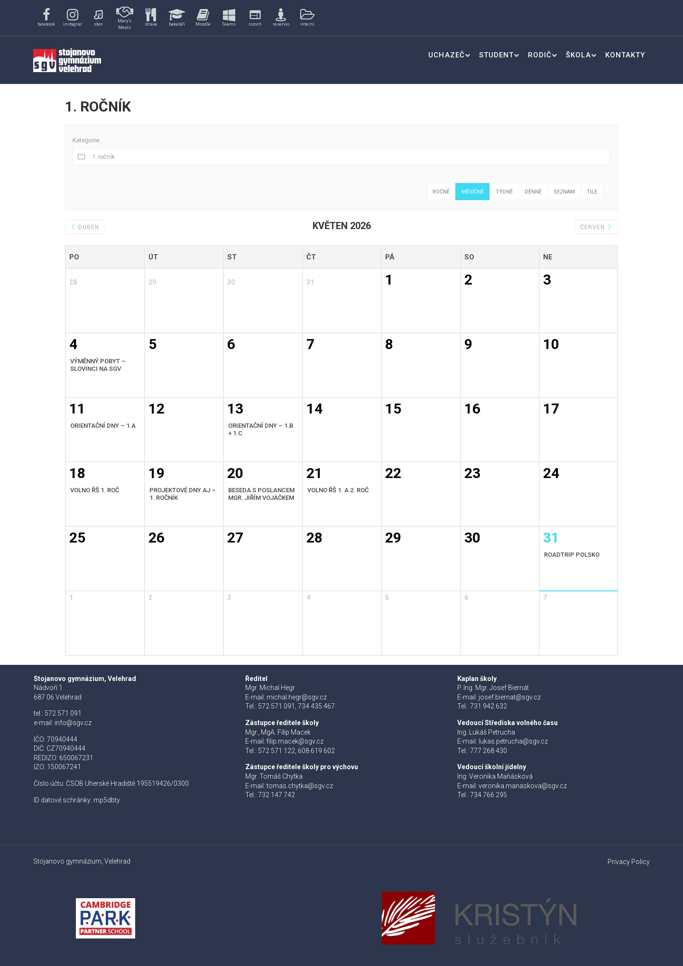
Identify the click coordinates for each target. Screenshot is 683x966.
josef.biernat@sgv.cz (510, 697)
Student (496, 55)
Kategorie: (87, 140)
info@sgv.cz (73, 723)
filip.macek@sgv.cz (295, 741)
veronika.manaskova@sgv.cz (523, 786)
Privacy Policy (629, 861)
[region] (181, 18)
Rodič (540, 55)
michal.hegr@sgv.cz (297, 697)
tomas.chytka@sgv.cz (300, 786)
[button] (46, 18)
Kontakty (625, 55)
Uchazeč (446, 55)
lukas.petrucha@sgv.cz (513, 741)
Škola (578, 55)
